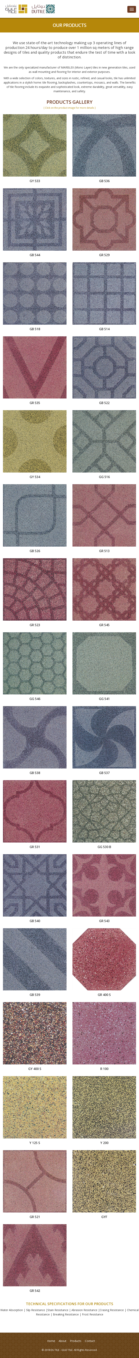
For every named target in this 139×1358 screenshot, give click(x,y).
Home (51, 1341)
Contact (90, 1341)
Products (75, 1341)
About (62, 1341)
